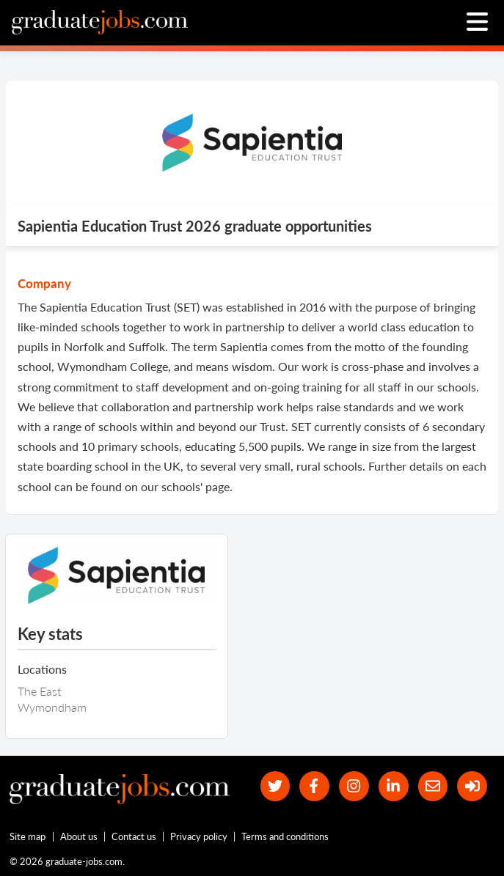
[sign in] (472, 786)
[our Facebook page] (314, 786)
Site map (27, 836)
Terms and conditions (285, 836)
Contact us (134, 836)
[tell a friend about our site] (433, 786)
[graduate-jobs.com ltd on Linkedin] (394, 786)
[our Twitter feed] (275, 786)
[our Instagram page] (354, 786)
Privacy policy (198, 836)
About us (79, 836)
